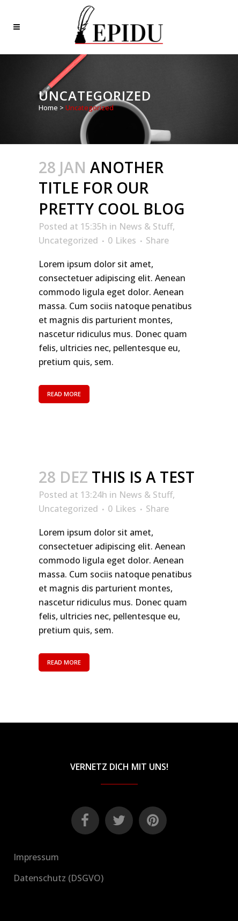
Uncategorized (68, 240)
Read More (64, 394)
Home (48, 107)
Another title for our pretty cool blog (111, 188)
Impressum (36, 857)
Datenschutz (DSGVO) (58, 878)
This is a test (143, 477)
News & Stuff (146, 226)
